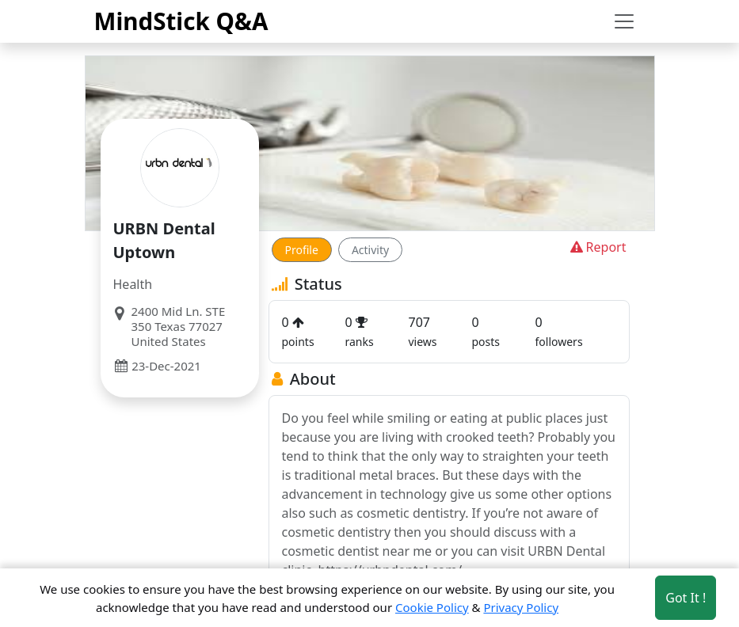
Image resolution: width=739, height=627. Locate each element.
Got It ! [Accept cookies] (685, 597)
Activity (370, 249)
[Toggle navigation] (624, 21)
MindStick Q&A (181, 21)
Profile (301, 249)
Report (597, 247)
